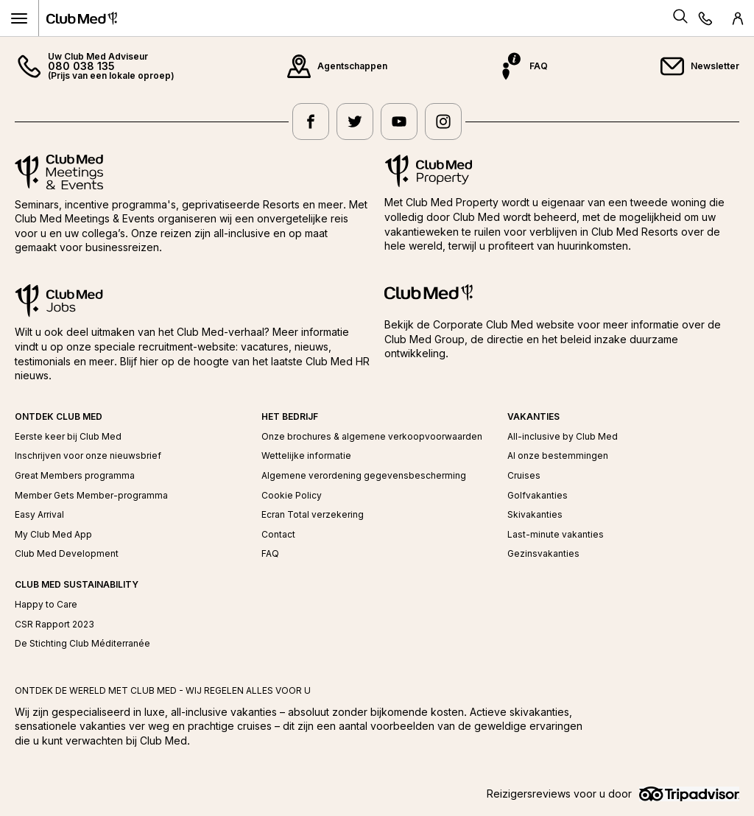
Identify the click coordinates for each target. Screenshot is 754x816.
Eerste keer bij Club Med (68, 436)
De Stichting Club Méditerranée (82, 643)
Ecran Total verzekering (312, 514)
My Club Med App (53, 534)
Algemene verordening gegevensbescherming (363, 475)
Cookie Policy (291, 495)
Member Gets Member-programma (91, 495)
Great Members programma (75, 475)
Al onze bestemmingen (557, 455)
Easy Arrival (39, 514)
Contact (278, 534)
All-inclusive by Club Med (562, 436)
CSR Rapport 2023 (54, 624)
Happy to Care (46, 604)
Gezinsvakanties (543, 553)
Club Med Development (67, 553)
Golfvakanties (537, 495)
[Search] (680, 18)
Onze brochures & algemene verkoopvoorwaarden (371, 436)
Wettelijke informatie (306, 455)
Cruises (523, 475)
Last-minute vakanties (555, 534)
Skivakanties (535, 514)
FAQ (270, 553)
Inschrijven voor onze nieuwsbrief (88, 455)
